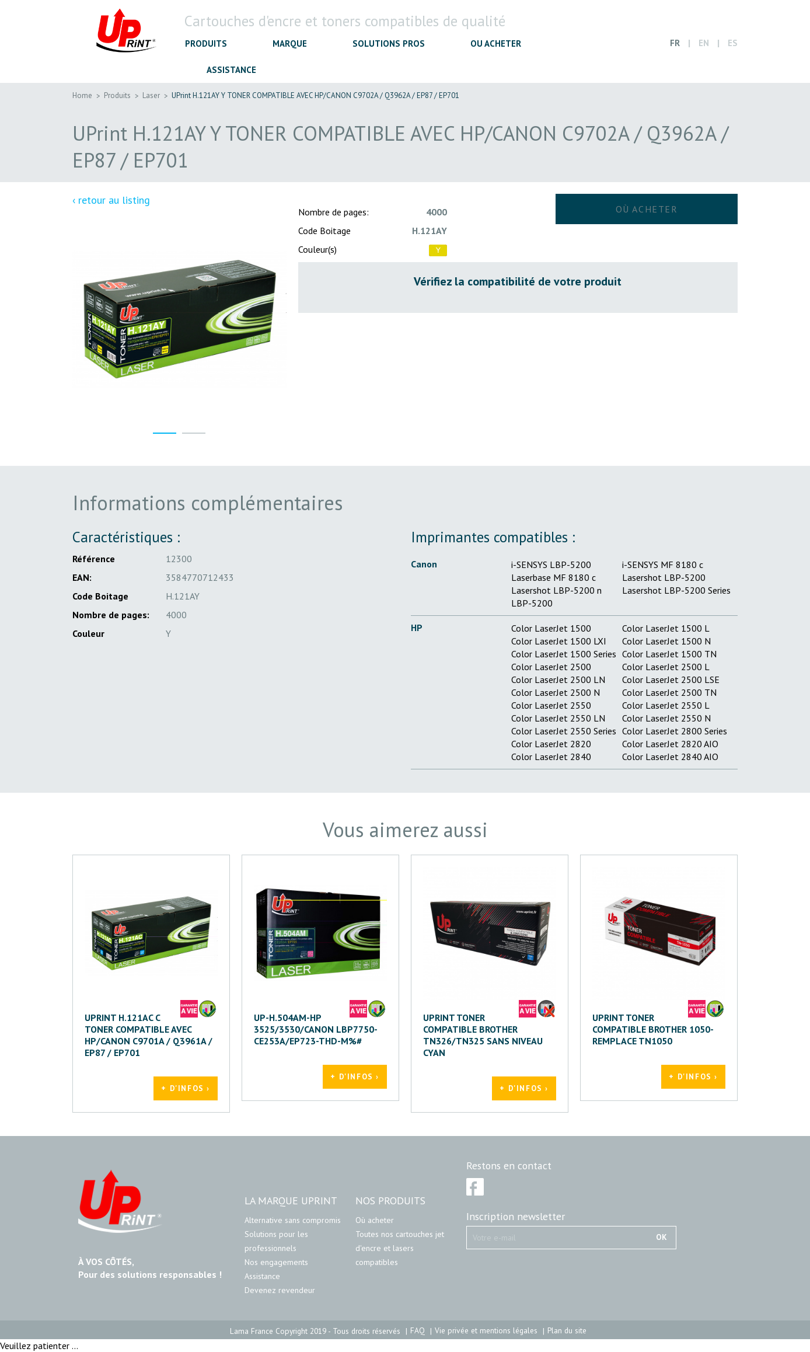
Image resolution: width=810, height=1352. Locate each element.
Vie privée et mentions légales (486, 1330)
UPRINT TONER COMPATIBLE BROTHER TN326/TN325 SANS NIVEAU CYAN (483, 1035)
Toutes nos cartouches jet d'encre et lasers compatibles (399, 1248)
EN (704, 42)
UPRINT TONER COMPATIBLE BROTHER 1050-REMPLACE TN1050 (653, 1029)
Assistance (262, 1276)
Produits (117, 95)
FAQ (417, 1330)
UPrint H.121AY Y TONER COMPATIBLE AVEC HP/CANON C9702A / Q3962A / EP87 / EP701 (315, 95)
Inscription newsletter (515, 1216)
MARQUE (290, 43)
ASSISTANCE (231, 69)
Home (82, 95)
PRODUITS (206, 43)
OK (661, 1237)
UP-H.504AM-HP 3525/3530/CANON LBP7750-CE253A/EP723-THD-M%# (316, 1029)
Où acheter (374, 1220)
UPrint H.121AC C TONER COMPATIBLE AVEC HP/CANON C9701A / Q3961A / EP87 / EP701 (148, 1035)
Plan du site (566, 1330)
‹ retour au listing (111, 200)
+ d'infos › (185, 1088)
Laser (151, 95)
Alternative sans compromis (293, 1220)
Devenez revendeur (280, 1290)
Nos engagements (276, 1262)
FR (675, 42)
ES (733, 42)
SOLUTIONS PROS (388, 43)
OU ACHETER (495, 43)
